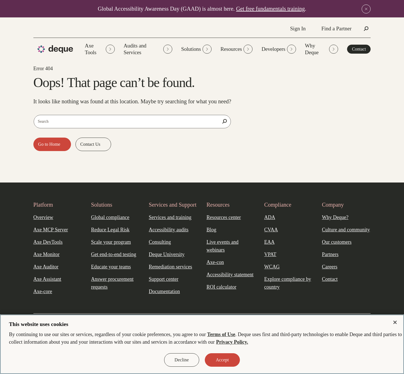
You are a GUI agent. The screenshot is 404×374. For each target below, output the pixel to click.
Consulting (160, 242)
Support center (163, 279)
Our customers (336, 242)
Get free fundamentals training (270, 9)
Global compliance (110, 217)
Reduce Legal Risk (110, 229)
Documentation (164, 291)
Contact (359, 49)
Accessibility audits (168, 229)
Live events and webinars (222, 246)
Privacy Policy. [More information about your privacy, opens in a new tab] (232, 342)
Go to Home (49, 144)
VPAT (270, 254)
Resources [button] (236, 49)
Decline (182, 359)
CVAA (271, 229)
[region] (202, 344)
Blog (211, 229)
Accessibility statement (229, 274)
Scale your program (111, 242)
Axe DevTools (48, 242)
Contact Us (91, 144)
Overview (43, 217)
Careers (329, 267)
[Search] (224, 121)
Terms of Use (221, 334)
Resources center (223, 217)
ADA (269, 217)
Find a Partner (336, 28)
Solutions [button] (196, 49)
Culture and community (346, 229)
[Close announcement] (366, 8)
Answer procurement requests (112, 283)
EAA (269, 242)
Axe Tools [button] (99, 49)
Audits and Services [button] (148, 49)
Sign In (298, 28)
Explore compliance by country (287, 283)
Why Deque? (335, 217)
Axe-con (215, 262)
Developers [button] (278, 49)
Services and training (170, 217)
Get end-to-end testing (113, 254)
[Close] (395, 322)
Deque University (166, 254)
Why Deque (321, 49)
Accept (222, 359)
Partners (330, 254)
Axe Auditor (46, 267)
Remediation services (170, 267)
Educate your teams (111, 267)
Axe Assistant (47, 279)
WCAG (272, 267)
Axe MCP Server (50, 229)
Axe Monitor (46, 254)
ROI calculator (221, 287)
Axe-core (42, 291)
